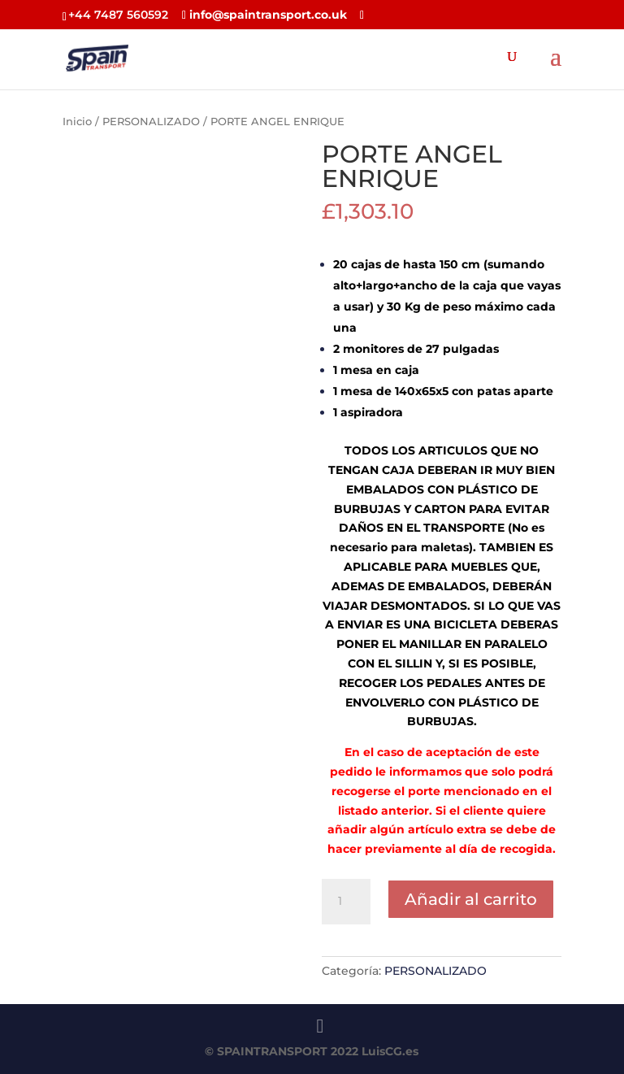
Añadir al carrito (471, 899)
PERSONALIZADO (151, 121)
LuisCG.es (390, 1051)
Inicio (77, 121)
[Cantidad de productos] (346, 901)
